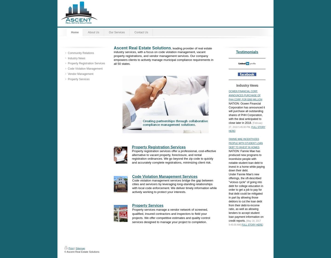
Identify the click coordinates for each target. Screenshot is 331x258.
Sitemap (80, 248)
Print (69, 248)
